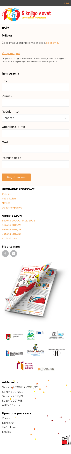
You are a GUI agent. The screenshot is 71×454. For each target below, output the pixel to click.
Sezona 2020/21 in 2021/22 (18, 220)
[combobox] (35, 118)
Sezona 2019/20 (12, 225)
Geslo (6, 142)
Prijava (66, 3)
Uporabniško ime (13, 126)
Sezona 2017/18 (11, 233)
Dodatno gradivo (12, 207)
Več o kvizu (9, 198)
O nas (6, 418)
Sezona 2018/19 (11, 229)
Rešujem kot (10, 111)
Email (13, 253)
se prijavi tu (53, 42)
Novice (6, 203)
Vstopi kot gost (11, 53)
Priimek (7, 96)
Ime (4, 80)
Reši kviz (7, 194)
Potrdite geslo (11, 158)
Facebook (5, 253)
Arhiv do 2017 (10, 238)
